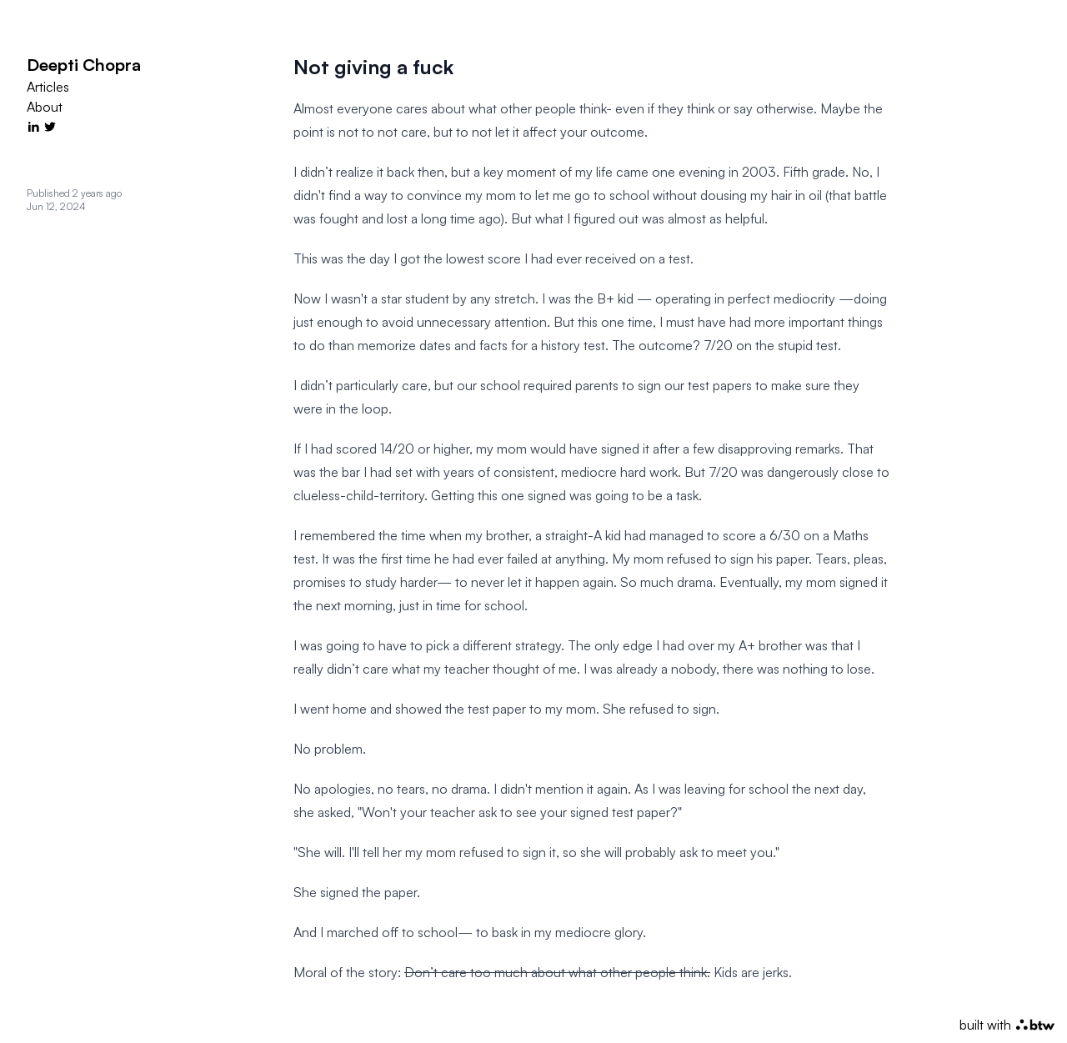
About (45, 106)
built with (1006, 1025)
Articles (48, 86)
